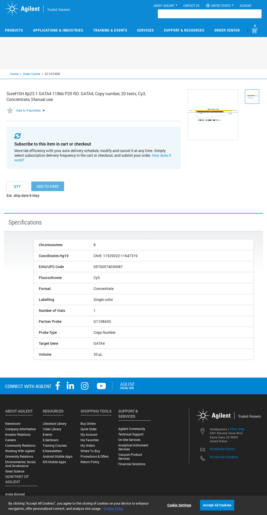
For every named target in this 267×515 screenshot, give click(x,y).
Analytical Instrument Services (133, 447)
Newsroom (12, 424)
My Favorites (89, 440)
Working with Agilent (20, 451)
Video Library (52, 429)
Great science (14, 471)
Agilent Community (131, 429)
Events (47, 435)
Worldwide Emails (222, 449)
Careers (10, 440)
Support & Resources (184, 30)
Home (14, 74)
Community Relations (20, 445)
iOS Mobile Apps (54, 462)
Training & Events (110, 30)
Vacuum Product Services (130, 457)
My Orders (87, 445)
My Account (88, 435)
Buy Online (88, 424)
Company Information (20, 429)
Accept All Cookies (217, 504)
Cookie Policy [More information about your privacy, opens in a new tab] (113, 508)
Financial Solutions (131, 464)
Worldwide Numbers (224, 457)
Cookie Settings (179, 504)
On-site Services (129, 440)
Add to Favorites (28, 110)
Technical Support (131, 434)
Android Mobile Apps (57, 456)
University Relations (19, 456)
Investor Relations (17, 435)
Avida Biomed (15, 494)
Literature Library (54, 424)
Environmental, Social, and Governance (20, 464)
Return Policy (89, 462)
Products (14, 30)
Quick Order (88, 429)
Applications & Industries (58, 30)
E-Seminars (50, 440)
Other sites (237, 429)
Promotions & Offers (94, 456)
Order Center (227, 30)
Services (145, 30)
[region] (133, 505)
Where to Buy (90, 451)
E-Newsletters (52, 451)
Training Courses (55, 445)
